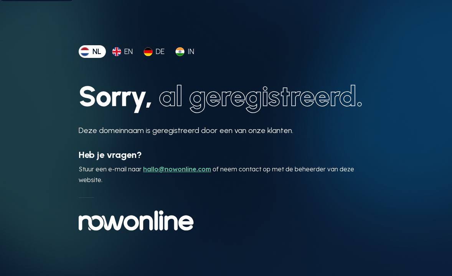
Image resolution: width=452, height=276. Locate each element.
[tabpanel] (226, 156)
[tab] (92, 51)
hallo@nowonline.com (177, 169)
